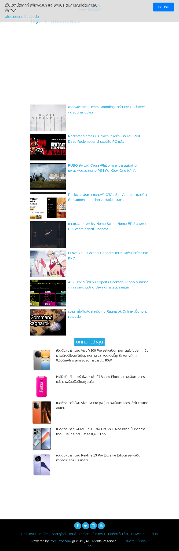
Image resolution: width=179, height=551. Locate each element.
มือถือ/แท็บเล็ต (118, 534)
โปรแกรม (99, 534)
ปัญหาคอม (28, 534)
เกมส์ (72, 534)
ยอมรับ (163, 7)
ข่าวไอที (84, 534)
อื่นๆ (155, 534)
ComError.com (60, 541)
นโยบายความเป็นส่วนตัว (22, 16)
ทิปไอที (43, 534)
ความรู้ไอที (59, 534)
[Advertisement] (89, 65)
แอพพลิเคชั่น (140, 534)
